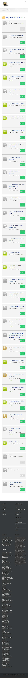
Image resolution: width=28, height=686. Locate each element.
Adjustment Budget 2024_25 (7, 555)
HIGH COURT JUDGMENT (6, 542)
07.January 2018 (5, 615)
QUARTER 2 (4, 587)
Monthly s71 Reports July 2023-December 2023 (6, 581)
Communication (19, 517)
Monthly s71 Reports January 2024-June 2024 (7, 579)
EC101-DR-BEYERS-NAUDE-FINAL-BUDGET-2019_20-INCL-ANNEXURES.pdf (17, 186)
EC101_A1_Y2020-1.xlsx (15, 252)
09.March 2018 (4, 617)
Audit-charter (18, 512)
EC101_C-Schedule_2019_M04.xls (17, 401)
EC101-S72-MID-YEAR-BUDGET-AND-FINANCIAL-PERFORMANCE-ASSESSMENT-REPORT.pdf (16, 335)
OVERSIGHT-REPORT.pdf (15, 198)
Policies (3, 635)
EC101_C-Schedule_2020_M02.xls (17, 116)
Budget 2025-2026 (5, 573)
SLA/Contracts (4, 642)
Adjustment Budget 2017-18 (7, 600)
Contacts (4, 514)
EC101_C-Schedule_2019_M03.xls (17, 387)
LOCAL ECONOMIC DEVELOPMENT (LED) (6, 660)
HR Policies (4, 638)
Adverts (17, 507)
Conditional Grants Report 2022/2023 (7, 595)
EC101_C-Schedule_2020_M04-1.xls (17, 62)
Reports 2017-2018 (5, 599)
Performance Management (7, 633)
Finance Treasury (19, 522)
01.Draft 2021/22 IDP (6, 646)
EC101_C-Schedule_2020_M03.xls (17, 103)
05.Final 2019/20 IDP (5, 650)
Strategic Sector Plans (6, 643)
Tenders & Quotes (5, 664)
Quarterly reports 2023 (6, 590)
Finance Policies (5, 636)
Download (22, 42)
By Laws (3, 560)
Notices (17, 529)
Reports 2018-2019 (14, 17)
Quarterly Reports (5, 589)
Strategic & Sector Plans (20, 509)
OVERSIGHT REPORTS (6, 632)
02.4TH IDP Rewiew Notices (7, 647)
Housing (17, 527)
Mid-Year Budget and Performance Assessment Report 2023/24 (7, 606)
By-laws (17, 514)
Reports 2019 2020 (5, 621)
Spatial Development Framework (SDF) (6, 662)
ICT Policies (4, 639)
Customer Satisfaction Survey (6, 563)
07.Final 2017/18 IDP (5, 653)
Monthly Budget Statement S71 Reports (7, 613)
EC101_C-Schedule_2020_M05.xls (17, 76)
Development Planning (6, 564)
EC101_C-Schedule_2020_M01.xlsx (17, 130)
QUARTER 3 (4, 588)
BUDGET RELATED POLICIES (7, 637)
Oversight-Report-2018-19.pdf (16, 35)
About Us (4, 507)
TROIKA (4, 509)
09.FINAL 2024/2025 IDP (6, 655)
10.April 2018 (4, 619)
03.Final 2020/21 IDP (5, 648)
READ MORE (19, 564)
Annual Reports (5, 557)
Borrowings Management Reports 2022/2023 (7, 592)
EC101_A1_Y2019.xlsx (14, 441)
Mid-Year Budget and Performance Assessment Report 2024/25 (7, 610)
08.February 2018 (5, 616)
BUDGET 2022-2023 (5, 572)
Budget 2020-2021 (5, 574)
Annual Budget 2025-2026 (6, 571)
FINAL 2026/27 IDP (5, 539)
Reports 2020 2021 (5, 622)
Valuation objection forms (7, 626)
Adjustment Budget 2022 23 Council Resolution (7, 553)
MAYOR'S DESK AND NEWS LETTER (7, 629)
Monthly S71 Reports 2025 (7, 577)
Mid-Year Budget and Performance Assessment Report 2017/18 (7, 603)
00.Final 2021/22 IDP (5, 644)
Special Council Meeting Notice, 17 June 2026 (6, 545)
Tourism (4, 512)
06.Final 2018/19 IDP (5, 652)
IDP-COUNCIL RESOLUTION (7, 537)
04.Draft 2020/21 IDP (6, 649)
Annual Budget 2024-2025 (6, 569)
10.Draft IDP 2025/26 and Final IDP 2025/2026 (6, 657)
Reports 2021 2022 (5, 623)
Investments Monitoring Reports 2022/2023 (6, 597)
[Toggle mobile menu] (25, 2)
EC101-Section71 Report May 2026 (7, 541)
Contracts (17, 519)
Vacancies (4, 665)
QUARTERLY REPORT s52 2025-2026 (6, 584)
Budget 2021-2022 (5, 576)
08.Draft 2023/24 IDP (6, 654)
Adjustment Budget (5, 567)
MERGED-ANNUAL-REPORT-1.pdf (17, 306)
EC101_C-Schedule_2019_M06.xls (17, 360)
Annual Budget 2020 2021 (6, 568)
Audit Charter (4, 558)
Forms (17, 524)
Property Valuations (6, 641)
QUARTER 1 (4, 585)
